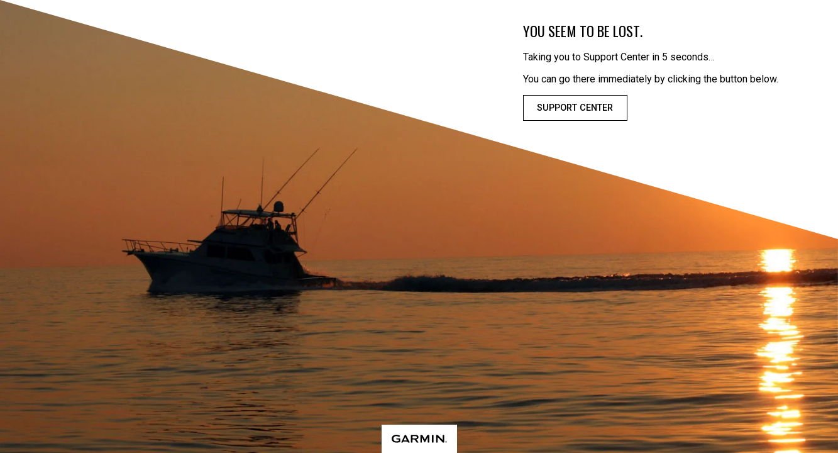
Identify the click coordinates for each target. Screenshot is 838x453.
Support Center (575, 108)
